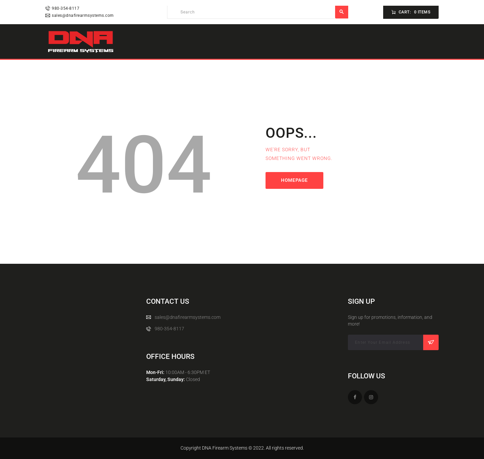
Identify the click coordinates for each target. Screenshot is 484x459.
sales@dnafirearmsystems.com (187, 317)
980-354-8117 (169, 328)
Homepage (294, 180)
